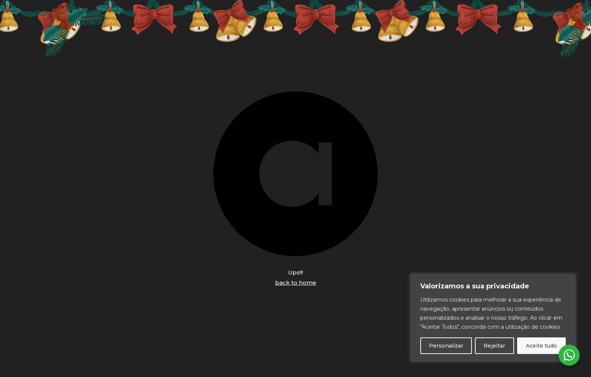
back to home (295, 282)
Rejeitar (494, 345)
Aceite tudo (541, 345)
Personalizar (446, 345)
